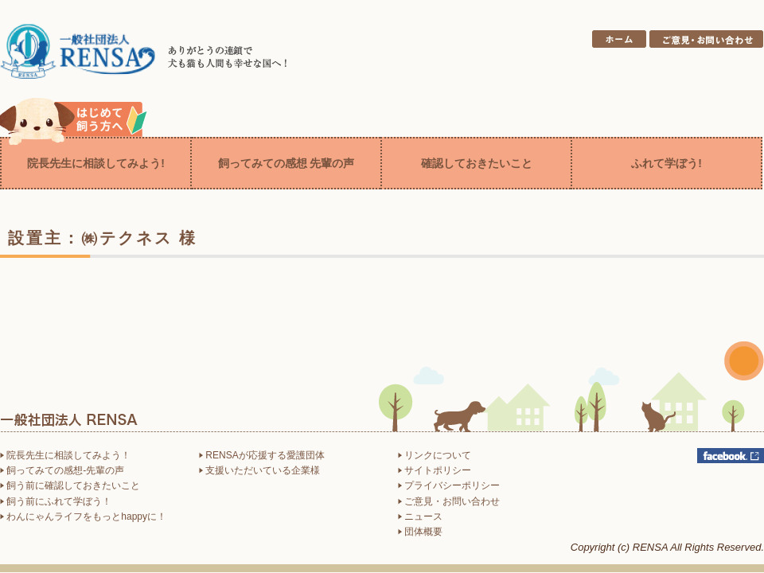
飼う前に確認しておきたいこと (70, 485)
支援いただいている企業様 (259, 470)
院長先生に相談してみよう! (96, 163)
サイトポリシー (434, 470)
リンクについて (434, 455)
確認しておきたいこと (476, 163)
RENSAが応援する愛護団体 (262, 455)
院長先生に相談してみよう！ (65, 455)
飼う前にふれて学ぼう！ (55, 501)
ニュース (420, 516)
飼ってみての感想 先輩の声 (286, 163)
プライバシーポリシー (449, 485)
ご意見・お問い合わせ (449, 501)
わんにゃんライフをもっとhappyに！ (83, 516)
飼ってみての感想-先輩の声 (62, 470)
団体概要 (420, 531)
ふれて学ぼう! (666, 163)
